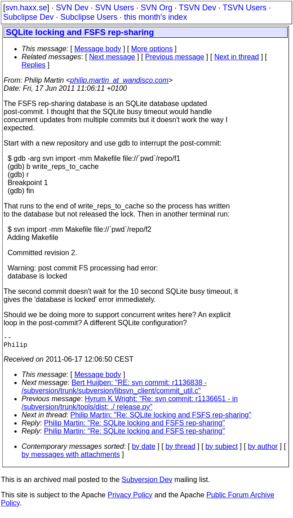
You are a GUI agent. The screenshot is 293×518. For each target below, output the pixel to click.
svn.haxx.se (26, 7)
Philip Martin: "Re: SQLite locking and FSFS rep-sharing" (161, 418)
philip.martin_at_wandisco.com (119, 80)
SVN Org (156, 7)
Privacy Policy (129, 498)
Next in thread (236, 57)
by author (263, 450)
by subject (221, 450)
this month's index (155, 17)
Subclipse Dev (28, 17)
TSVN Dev (197, 7)
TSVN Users (244, 7)
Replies (33, 65)
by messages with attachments (71, 458)
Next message (112, 57)
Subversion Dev (147, 483)
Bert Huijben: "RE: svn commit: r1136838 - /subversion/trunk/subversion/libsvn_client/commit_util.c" (114, 390)
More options (152, 49)
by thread (180, 450)
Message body (97, 49)
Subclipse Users (88, 17)
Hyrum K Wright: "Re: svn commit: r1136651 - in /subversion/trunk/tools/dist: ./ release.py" (130, 406)
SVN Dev (72, 7)
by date (143, 450)
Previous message (174, 57)
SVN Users (114, 7)
